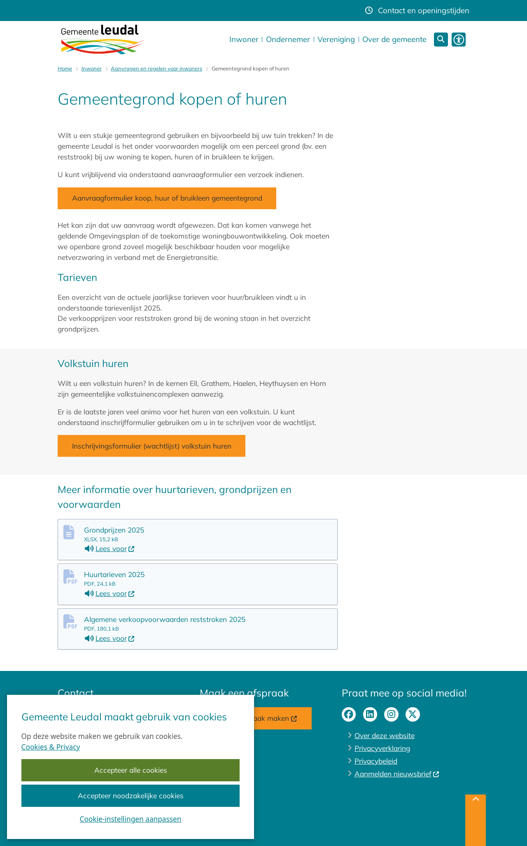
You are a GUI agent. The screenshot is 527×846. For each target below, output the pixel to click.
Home (65, 68)
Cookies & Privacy (50, 747)
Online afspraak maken (255, 718)
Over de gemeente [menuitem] (394, 39)
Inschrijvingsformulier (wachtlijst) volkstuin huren (151, 446)
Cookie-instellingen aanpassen (131, 819)
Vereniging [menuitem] (336, 39)
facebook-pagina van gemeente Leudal (349, 714)
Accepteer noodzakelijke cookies (131, 796)
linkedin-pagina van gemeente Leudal (370, 714)
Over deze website (384, 735)
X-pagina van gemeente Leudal (413, 714)
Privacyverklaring (382, 748)
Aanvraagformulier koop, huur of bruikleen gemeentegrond (167, 198)
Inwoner (92, 68)
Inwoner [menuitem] (244, 39)
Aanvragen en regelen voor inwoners (156, 68)
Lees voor (109, 548)
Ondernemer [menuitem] (288, 39)
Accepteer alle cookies (130, 770)
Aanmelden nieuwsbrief (397, 773)
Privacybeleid (375, 761)
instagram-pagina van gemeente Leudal (391, 714)
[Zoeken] (441, 39)
